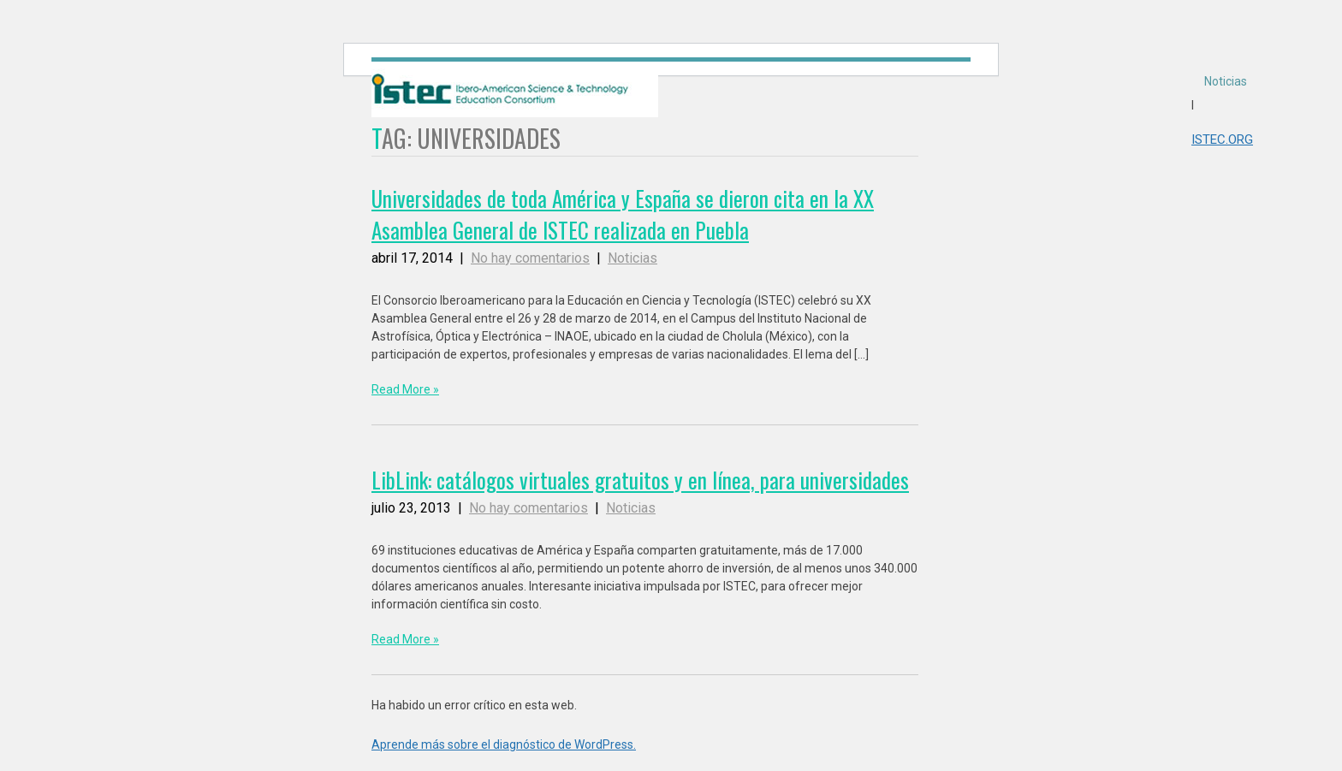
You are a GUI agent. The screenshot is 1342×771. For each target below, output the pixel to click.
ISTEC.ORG (1222, 139)
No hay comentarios (530, 258)
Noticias (1225, 81)
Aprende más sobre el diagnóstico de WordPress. (503, 744)
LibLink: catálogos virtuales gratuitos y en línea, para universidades (640, 479)
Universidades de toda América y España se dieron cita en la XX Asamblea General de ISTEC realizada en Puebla (622, 214)
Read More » (405, 389)
